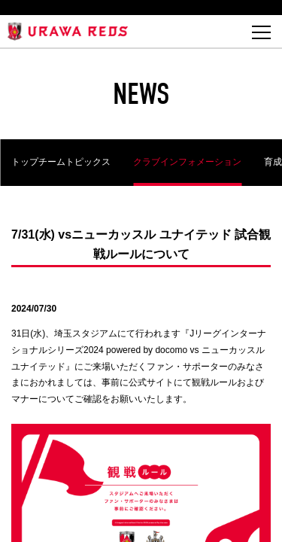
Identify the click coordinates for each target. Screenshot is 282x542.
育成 (273, 162)
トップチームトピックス (61, 162)
